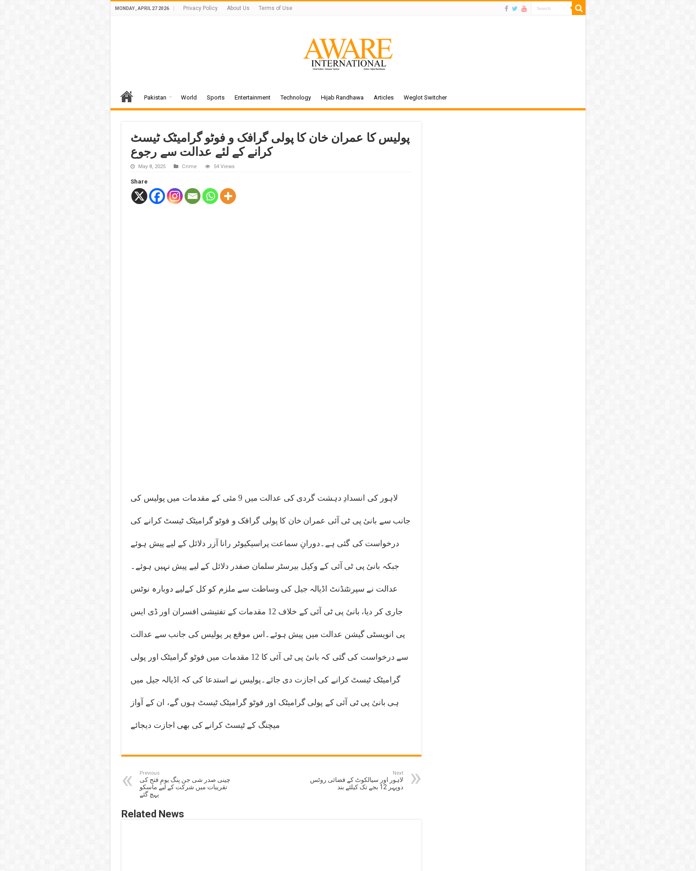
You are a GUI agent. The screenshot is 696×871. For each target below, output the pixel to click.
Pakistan (155, 97)
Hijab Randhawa (342, 97)
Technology (295, 97)
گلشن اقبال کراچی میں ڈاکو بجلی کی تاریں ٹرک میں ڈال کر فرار (368, 771)
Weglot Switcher (425, 97)
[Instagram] (175, 196)
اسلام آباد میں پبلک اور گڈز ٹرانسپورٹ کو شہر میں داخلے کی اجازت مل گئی (172, 771)
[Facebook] (157, 196)
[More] (228, 196)
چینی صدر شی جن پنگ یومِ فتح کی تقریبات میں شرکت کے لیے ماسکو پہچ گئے (186, 663)
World (189, 97)
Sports (216, 97)
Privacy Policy (200, 8)
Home (127, 96)
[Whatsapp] (210, 196)
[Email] (192, 196)
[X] (139, 196)
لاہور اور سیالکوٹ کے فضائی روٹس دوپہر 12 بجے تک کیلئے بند (356, 659)
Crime (189, 166)
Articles (384, 97)
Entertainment (252, 97)
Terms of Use (275, 8)
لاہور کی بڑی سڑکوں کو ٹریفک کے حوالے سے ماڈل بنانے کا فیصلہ (270, 771)
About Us (238, 8)
